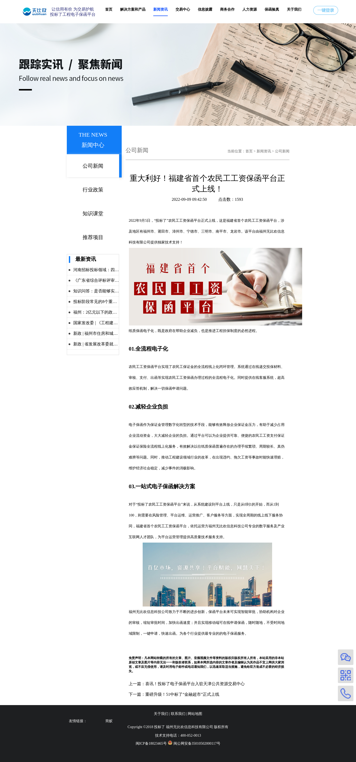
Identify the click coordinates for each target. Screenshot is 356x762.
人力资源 (249, 9)
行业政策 (93, 190)
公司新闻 (93, 166)
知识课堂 (93, 213)
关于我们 (294, 9)
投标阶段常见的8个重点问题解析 (103, 301)
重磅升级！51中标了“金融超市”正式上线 (182, 694)
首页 (108, 9)
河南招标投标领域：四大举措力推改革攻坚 (112, 270)
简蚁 (109, 721)
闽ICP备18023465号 (151, 743)
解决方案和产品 (133, 9)
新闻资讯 (160, 9)
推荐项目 (93, 237)
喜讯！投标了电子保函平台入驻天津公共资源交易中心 (195, 684)
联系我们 (178, 714)
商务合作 (227, 9)
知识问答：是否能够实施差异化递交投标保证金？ (118, 291)
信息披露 (205, 9)
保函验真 (272, 9)
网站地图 (195, 714)
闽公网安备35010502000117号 (196, 743)
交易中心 (183, 9)
